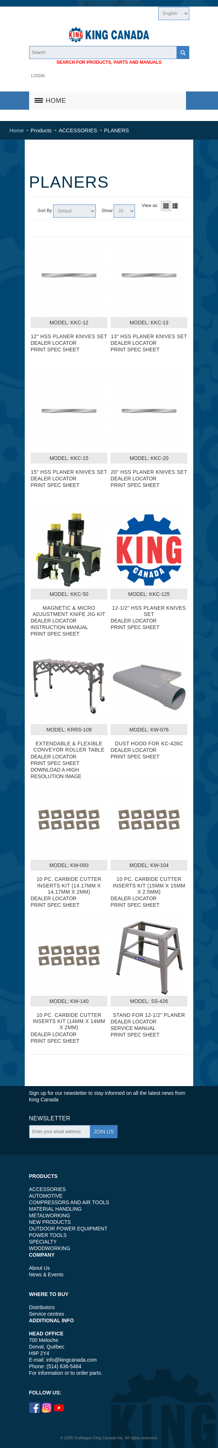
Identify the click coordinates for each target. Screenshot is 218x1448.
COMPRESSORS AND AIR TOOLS (69, 1202)
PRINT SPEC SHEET (55, 349)
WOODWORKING (50, 1248)
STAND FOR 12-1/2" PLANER (149, 1015)
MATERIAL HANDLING (55, 1209)
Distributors (42, 1307)
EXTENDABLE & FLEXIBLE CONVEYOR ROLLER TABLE (69, 747)
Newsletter (50, 1118)
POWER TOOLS (48, 1235)
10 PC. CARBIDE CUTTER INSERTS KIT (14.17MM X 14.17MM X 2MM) (68, 885)
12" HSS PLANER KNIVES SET (69, 336)
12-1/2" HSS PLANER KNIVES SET (149, 611)
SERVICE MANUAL (133, 1028)
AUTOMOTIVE (46, 1196)
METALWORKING (49, 1215)
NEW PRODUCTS (50, 1222)
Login (38, 75)
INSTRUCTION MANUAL (59, 627)
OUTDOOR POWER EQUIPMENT (68, 1229)
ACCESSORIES (47, 1189)
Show (107, 210)
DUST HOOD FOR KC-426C (149, 743)
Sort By (44, 210)
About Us (39, 1268)
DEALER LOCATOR (53, 343)
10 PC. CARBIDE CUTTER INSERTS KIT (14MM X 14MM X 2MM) (69, 1021)
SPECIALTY (43, 1242)
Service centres (46, 1314)
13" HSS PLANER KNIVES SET (149, 336)
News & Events (46, 1274)
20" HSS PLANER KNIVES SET (149, 472)
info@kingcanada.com (71, 1360)
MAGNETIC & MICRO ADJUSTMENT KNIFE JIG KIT (68, 611)
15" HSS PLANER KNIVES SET (69, 472)
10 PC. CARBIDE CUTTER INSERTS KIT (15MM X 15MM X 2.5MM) (149, 885)
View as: (150, 205)
